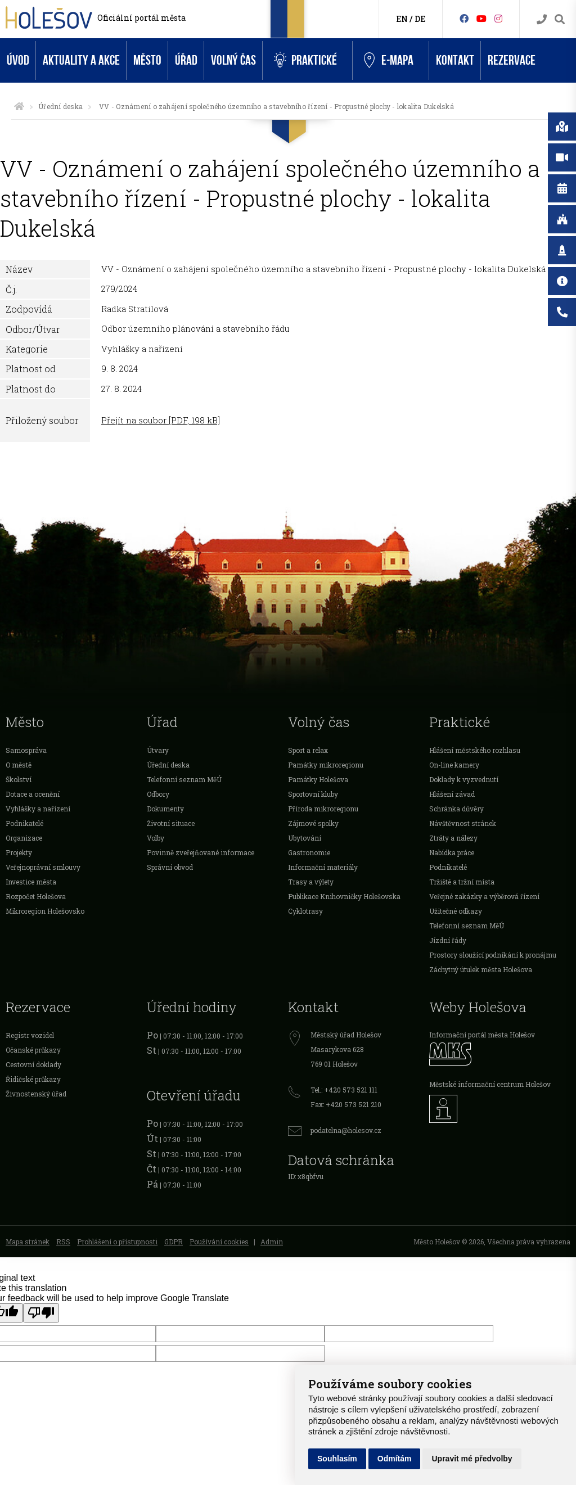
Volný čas (233, 60)
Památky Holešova (318, 779)
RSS (63, 1241)
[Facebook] (464, 18)
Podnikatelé (24, 823)
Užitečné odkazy (455, 910)
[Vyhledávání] (560, 19)
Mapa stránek (28, 1241)
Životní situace (171, 823)
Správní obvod (170, 867)
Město (147, 60)
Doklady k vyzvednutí (463, 779)
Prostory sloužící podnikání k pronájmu (492, 954)
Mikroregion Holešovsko (45, 910)
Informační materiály (323, 867)
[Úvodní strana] (19, 106)
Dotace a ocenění (33, 793)
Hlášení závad (452, 793)
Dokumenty (165, 808)
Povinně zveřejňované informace (200, 852)
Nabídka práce (451, 852)
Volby (155, 837)
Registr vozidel (30, 1035)
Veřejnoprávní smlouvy (43, 867)
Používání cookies (219, 1241)
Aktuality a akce (81, 60)
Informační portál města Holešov (482, 1034)
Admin (271, 1241)
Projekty (19, 852)
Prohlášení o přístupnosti (117, 1241)
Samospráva (26, 750)
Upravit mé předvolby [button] (471, 1458)
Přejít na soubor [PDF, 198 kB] (160, 420)
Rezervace (512, 60)
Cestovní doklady (33, 1064)
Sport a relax (308, 750)
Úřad (186, 60)
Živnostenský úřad (36, 1093)
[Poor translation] (41, 1312)
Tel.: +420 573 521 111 (343, 1089)
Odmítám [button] (394, 1458)
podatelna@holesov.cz (345, 1130)
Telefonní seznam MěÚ (184, 779)
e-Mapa (388, 60)
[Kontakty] (542, 19)
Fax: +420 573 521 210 (345, 1104)
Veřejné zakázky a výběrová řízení (484, 896)
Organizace (24, 837)
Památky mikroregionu (325, 764)
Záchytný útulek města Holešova (480, 969)
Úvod (18, 60)
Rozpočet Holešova (36, 896)
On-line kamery (454, 764)
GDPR (173, 1241)
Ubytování (304, 837)
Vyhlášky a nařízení (38, 808)
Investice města (31, 881)
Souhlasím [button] (337, 1458)
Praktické (305, 60)
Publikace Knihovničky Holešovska (344, 896)
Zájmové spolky (313, 823)
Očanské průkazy (33, 1049)
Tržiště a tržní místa (461, 881)
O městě (19, 764)
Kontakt (455, 60)
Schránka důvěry (456, 808)
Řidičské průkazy (33, 1079)
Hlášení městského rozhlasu (474, 750)
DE (420, 18)
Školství (19, 779)
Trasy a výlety (311, 881)
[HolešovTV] (481, 18)
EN (402, 18)
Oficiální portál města (141, 17)
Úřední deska (60, 106)
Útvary (158, 750)
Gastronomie (309, 852)
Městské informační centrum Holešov (490, 1084)
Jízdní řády (447, 940)
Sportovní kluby (313, 793)
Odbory (158, 793)
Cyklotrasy (305, 910)
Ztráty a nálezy (453, 837)
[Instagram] (498, 18)
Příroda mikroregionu (323, 808)
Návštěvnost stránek (462, 823)
